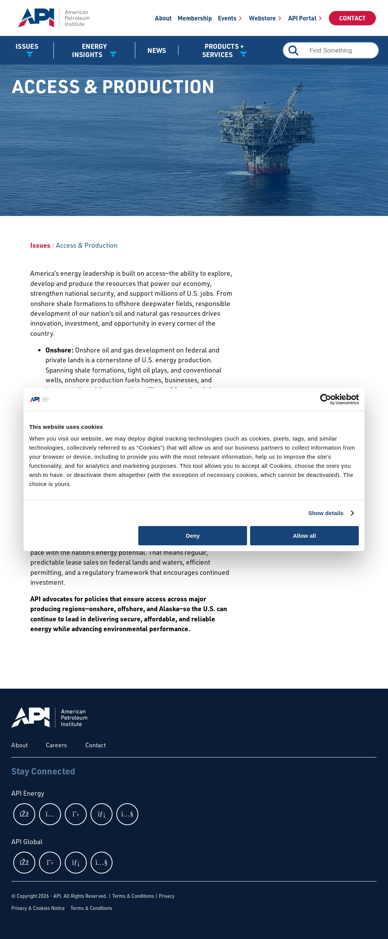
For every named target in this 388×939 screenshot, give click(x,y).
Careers (56, 745)
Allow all (304, 535)
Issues (40, 245)
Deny (193, 535)
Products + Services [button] (223, 50)
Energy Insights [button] (89, 50)
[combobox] (330, 50)
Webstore (262, 18)
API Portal (302, 18)
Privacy (166, 896)
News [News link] (156, 50)
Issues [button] (27, 46)
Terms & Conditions (133, 896)
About (163, 18)
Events (227, 18)
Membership (195, 18)
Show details (326, 513)
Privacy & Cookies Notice (38, 908)
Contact (352, 18)
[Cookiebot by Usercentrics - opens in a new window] (326, 399)
